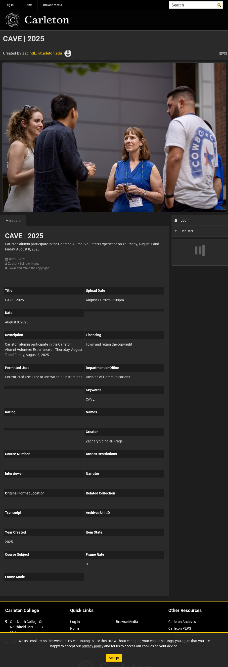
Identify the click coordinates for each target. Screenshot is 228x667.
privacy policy (92, 646)
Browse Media (52, 5)
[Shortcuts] (223, 52)
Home (28, 5)
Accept (114, 657)
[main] (114, 316)
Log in (9, 5)
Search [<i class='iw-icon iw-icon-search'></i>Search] (220, 4)
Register (184, 231)
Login (182, 220)
